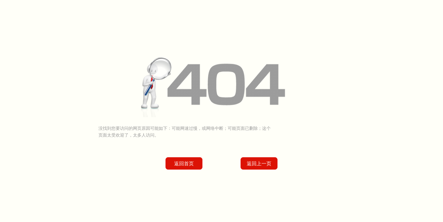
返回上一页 (259, 163)
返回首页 (184, 163)
